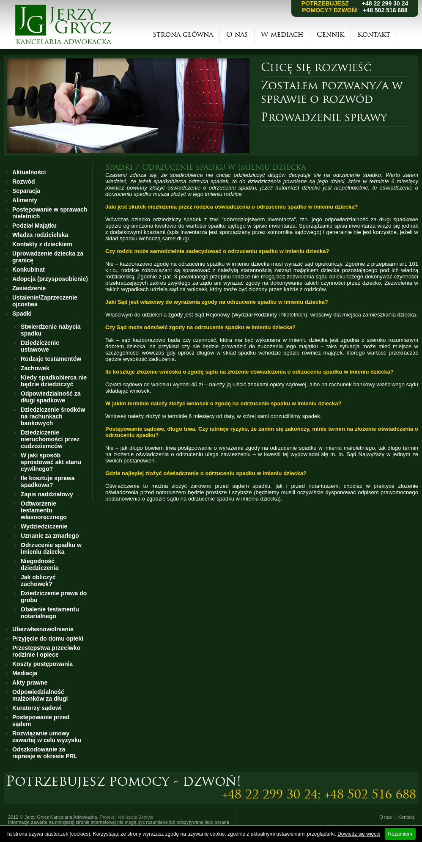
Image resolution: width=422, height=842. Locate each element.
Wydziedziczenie (44, 526)
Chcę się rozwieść (316, 67)
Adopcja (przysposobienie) (50, 278)
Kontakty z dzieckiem (42, 244)
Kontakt (373, 34)
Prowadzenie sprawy (324, 117)
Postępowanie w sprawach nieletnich (49, 213)
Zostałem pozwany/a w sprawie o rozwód (332, 92)
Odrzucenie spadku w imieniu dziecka (51, 548)
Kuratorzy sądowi (37, 707)
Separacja (26, 190)
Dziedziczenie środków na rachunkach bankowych (53, 416)
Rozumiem (400, 834)
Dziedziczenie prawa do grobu (54, 596)
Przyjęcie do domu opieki (47, 638)
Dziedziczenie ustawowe (40, 346)
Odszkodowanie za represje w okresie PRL (44, 752)
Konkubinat (28, 269)
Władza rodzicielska (40, 234)
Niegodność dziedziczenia (39, 564)
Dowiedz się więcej (358, 834)
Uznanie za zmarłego (50, 535)
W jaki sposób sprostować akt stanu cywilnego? (51, 462)
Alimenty (24, 200)
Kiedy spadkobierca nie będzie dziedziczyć (54, 381)
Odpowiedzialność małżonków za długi (40, 695)
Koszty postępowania (42, 663)
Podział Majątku (34, 225)
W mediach (282, 34)
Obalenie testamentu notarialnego (50, 612)
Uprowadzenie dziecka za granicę (47, 257)
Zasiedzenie (29, 288)
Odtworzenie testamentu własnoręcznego (44, 510)
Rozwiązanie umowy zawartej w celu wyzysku (46, 736)
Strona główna (183, 34)
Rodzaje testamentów (51, 358)
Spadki (22, 313)
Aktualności (29, 172)
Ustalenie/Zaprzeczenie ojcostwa (44, 301)
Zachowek (35, 368)
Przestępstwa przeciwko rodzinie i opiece (46, 651)
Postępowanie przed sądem (40, 720)
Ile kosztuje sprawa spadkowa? (48, 481)
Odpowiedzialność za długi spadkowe (51, 397)
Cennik (330, 34)
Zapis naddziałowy (47, 494)
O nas (237, 34)
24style (146, 817)
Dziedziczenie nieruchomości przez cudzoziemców (50, 439)
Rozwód (23, 181)
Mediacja (24, 673)
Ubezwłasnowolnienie (43, 629)
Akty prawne (29, 682)
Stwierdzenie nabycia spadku (51, 330)
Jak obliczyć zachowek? (38, 580)
